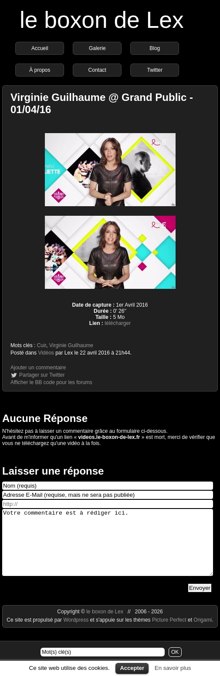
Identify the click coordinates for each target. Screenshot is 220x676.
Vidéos (46, 353)
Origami (202, 633)
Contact (97, 70)
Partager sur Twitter (41, 375)
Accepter (132, 668)
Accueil (39, 48)
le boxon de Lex (102, 20)
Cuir (41, 345)
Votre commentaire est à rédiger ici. (107, 549)
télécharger (118, 323)
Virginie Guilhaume (71, 345)
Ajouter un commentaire (38, 368)
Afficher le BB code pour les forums (51, 382)
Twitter (154, 70)
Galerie (97, 48)
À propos (39, 70)
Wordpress (76, 633)
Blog (154, 48)
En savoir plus (173, 668)
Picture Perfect (169, 633)
